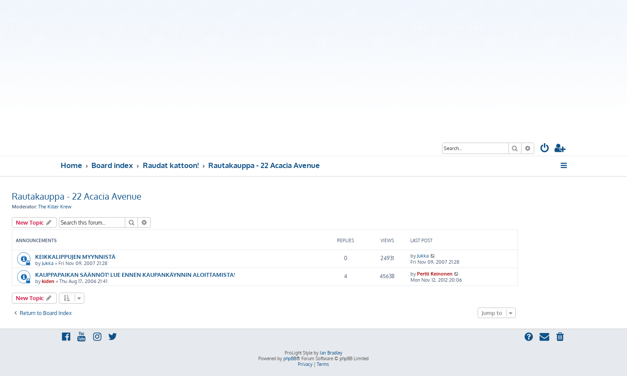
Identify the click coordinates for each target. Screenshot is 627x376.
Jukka (48, 263)
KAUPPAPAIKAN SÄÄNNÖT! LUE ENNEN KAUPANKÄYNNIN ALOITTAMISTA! (135, 274)
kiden (48, 281)
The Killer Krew (55, 207)
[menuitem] (545, 149)
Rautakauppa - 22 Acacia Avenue (76, 196)
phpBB (289, 358)
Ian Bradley (331, 352)
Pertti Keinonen (435, 274)
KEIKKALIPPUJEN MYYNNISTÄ (75, 256)
